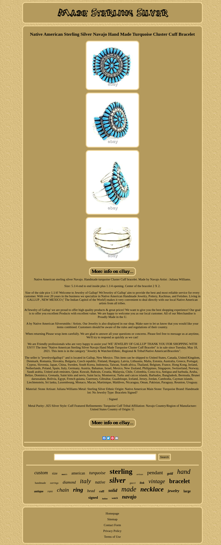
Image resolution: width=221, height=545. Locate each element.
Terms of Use (112, 536)
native (100, 482)
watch (115, 498)
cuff (101, 491)
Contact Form (112, 525)
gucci (133, 482)
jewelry (173, 491)
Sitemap (112, 519)
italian (105, 498)
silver (117, 480)
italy (85, 481)
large (187, 491)
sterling (121, 471)
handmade (40, 482)
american (78, 473)
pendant (155, 472)
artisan (140, 474)
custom (41, 472)
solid (112, 490)
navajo (129, 497)
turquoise (97, 472)
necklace (152, 489)
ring (78, 489)
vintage (157, 481)
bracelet (179, 481)
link (142, 482)
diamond (69, 482)
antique (38, 491)
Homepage (112, 513)
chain (63, 490)
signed (93, 498)
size (54, 473)
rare (50, 491)
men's (64, 474)
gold (170, 473)
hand (183, 471)
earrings (54, 482)
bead (91, 491)
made (128, 489)
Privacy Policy (112, 531)
